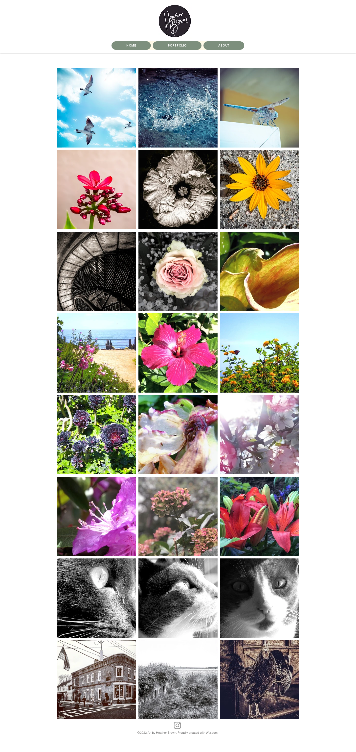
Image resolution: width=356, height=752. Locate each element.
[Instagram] (177, 725)
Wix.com (212, 732)
